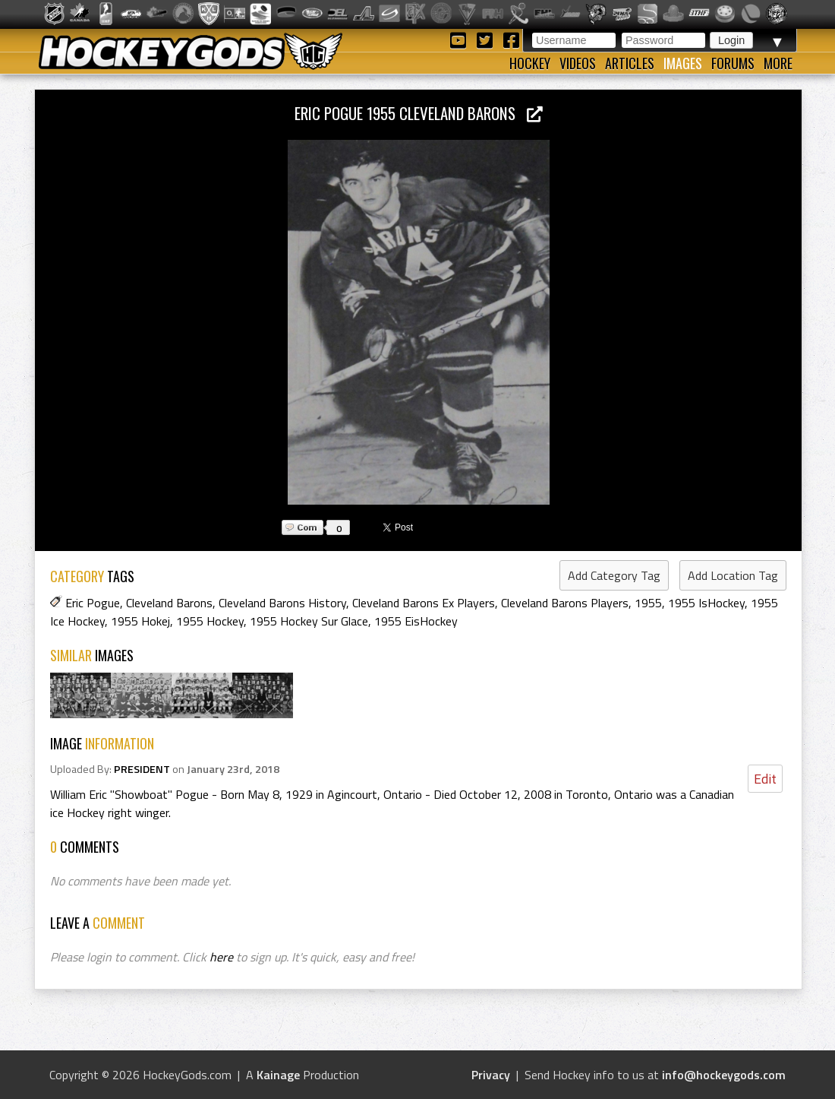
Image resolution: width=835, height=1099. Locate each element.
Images (682, 63)
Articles (629, 63)
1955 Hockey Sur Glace (309, 621)
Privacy (490, 1075)
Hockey (529, 63)
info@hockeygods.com (724, 1075)
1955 (648, 603)
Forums (733, 63)
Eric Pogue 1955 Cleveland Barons (419, 113)
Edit (765, 778)
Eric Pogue (92, 603)
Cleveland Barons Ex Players (423, 603)
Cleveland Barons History (282, 603)
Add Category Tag (614, 575)
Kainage (278, 1075)
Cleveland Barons (169, 603)
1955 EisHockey (416, 621)
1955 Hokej (140, 621)
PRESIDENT (142, 769)
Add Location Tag (733, 575)
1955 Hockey (210, 621)
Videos (577, 63)
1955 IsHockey (706, 603)
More (778, 63)
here (221, 957)
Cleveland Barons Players (565, 603)
